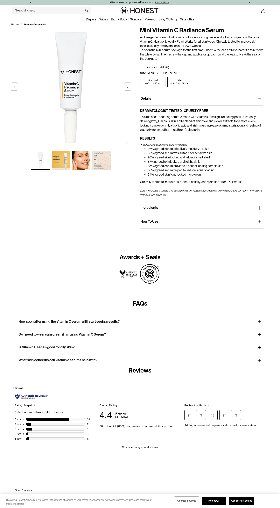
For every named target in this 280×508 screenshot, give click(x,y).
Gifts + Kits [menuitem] (187, 19)
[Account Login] (262, 11)
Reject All (213, 500)
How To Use (149, 221)
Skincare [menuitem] (136, 19)
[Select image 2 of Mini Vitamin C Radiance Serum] (61, 160)
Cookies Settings (186, 500)
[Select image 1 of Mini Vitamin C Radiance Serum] (40, 160)
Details (146, 98)
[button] (14, 87)
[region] (140, 501)
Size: (143, 73)
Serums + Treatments (35, 24)
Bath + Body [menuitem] (119, 19)
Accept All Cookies (241, 500)
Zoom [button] (127, 143)
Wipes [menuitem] (103, 19)
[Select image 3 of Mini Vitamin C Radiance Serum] (81, 160)
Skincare (15, 24)
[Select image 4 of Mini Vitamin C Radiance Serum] (101, 160)
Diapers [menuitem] (91, 19)
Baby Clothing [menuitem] (167, 19)
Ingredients (149, 208)
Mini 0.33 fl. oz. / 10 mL (162, 73)
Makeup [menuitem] (150, 19)
